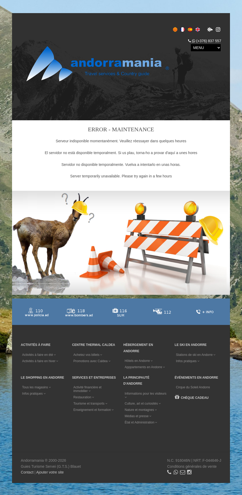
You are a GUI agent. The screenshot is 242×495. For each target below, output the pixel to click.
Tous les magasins (36, 386)
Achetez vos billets (88, 354)
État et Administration (141, 421)
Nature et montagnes (141, 409)
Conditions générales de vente (192, 465)
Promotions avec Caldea (92, 360)
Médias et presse (138, 415)
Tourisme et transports (91, 403)
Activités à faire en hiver (40, 360)
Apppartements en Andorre (145, 367)
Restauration (84, 396)
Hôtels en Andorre (139, 360)
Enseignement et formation (94, 409)
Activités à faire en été (39, 354)
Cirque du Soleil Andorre (194, 386)
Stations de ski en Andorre (197, 354)
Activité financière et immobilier (88, 388)
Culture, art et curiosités (143, 402)
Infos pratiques (189, 360)
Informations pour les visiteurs (146, 394)
